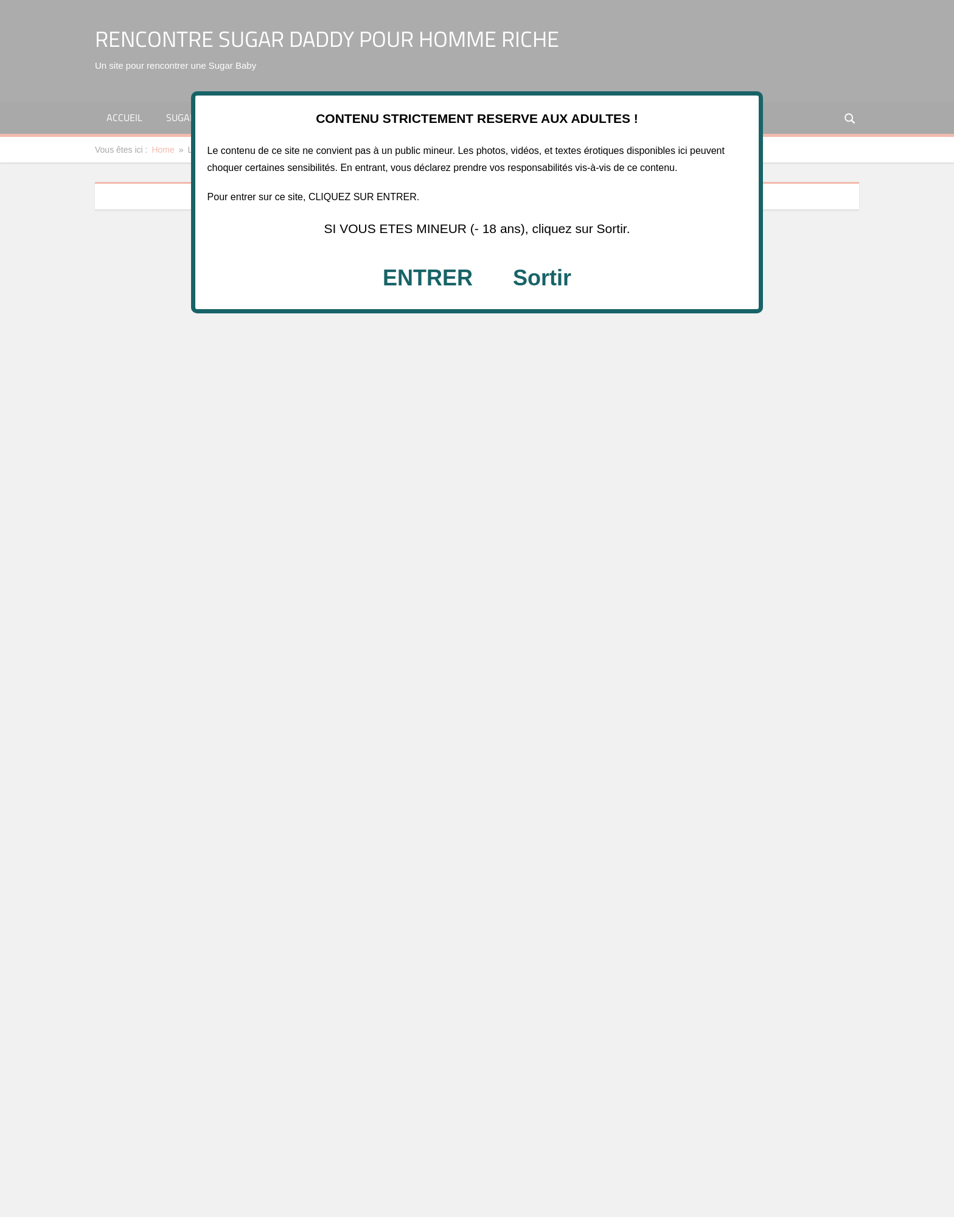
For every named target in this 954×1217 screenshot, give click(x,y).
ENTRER (428, 277)
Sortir (542, 277)
